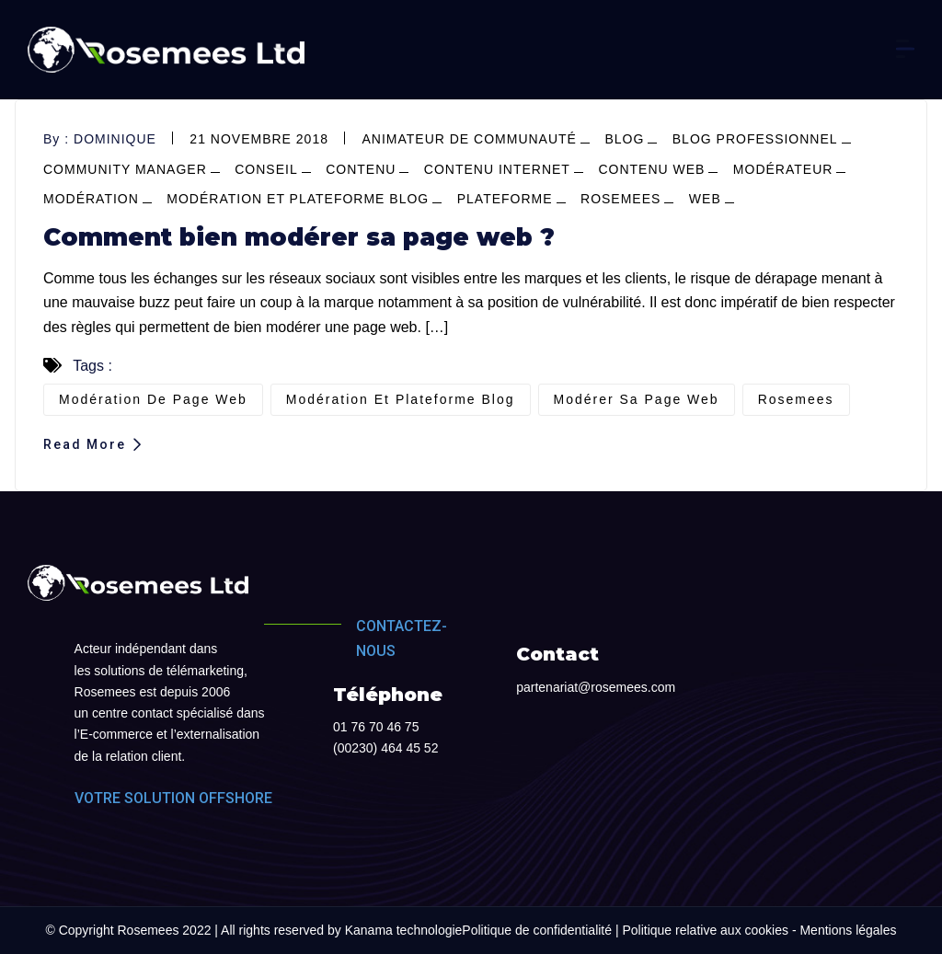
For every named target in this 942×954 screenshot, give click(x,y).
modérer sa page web (636, 399)
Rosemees (620, 198)
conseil (266, 169)
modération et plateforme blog (298, 198)
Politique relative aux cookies (705, 930)
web (705, 198)
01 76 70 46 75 (376, 726)
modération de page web (153, 399)
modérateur (783, 169)
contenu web (651, 169)
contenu (361, 169)
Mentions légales (847, 930)
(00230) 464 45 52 (385, 748)
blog (624, 139)
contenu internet (497, 169)
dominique (115, 139)
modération (91, 198)
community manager (125, 169)
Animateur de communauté (469, 139)
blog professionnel (755, 139)
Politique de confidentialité (537, 930)
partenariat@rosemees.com (595, 687)
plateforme (505, 198)
